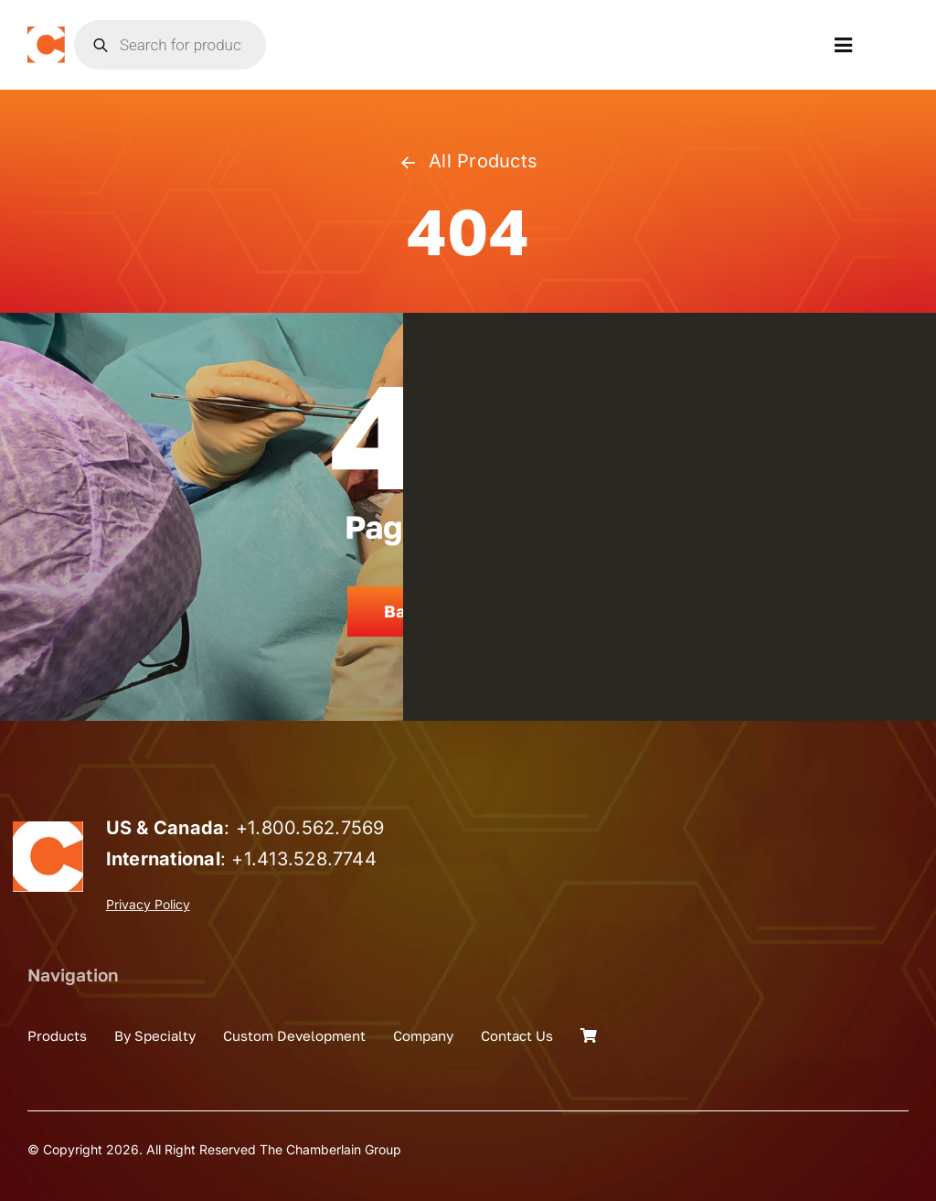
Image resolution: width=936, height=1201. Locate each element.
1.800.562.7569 (316, 828)
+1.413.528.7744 (304, 859)
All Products (468, 161)
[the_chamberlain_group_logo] (46, 34)
